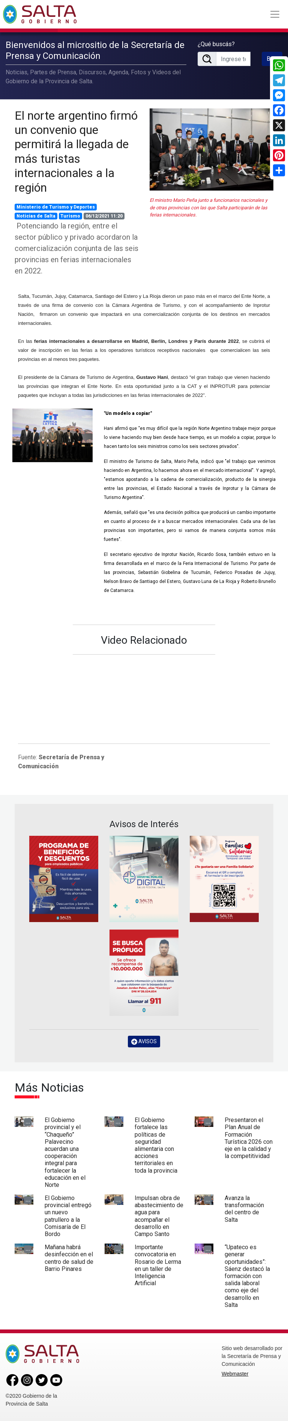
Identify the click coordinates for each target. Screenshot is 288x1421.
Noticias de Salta (36, 216)
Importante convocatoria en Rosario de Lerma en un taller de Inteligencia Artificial (158, 1265)
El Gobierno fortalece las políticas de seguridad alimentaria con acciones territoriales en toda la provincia (156, 1145)
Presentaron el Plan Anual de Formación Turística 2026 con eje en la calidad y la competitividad (249, 1138)
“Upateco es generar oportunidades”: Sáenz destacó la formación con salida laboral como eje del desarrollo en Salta (247, 1276)
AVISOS (144, 1041)
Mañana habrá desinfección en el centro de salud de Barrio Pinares (69, 1258)
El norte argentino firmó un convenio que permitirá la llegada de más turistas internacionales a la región (76, 151)
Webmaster (235, 1374)
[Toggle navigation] (275, 14)
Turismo (70, 216)
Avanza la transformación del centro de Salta (244, 1208)
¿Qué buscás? (216, 44)
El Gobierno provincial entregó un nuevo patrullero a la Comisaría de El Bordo (68, 1216)
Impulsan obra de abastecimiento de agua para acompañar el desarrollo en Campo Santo (159, 1216)
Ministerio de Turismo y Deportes (55, 207)
